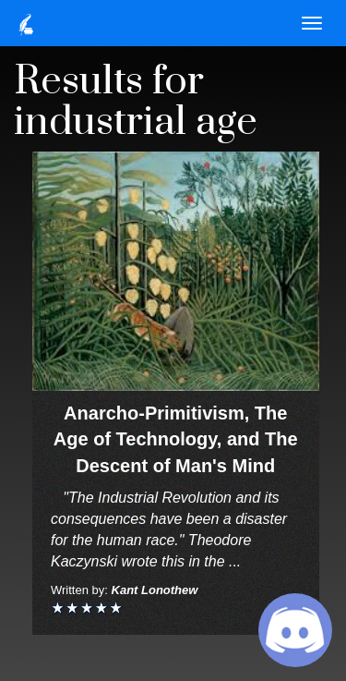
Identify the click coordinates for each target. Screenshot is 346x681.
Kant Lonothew (155, 590)
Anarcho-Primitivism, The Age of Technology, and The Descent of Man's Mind (176, 439)
